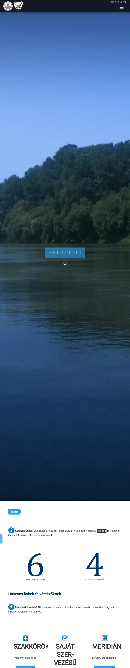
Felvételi (14, 512)
